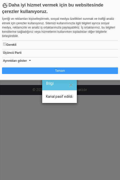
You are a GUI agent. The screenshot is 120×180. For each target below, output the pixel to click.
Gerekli (9, 44)
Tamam (60, 70)
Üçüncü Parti (12, 52)
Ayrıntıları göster (15, 60)
